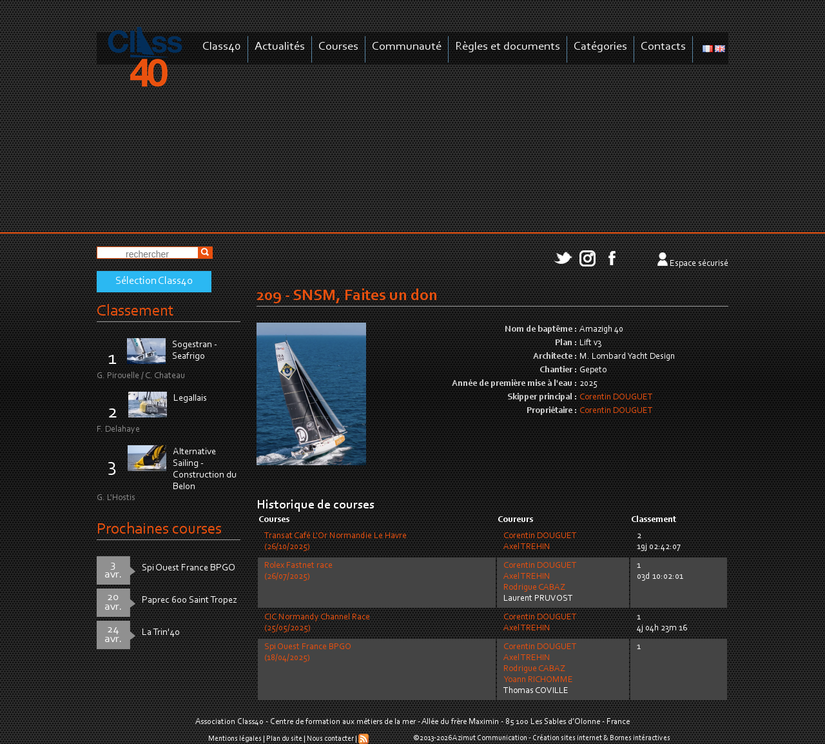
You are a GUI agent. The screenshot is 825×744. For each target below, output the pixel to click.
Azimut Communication (489, 738)
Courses (338, 47)
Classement (135, 311)
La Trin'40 (161, 633)
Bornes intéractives (640, 738)
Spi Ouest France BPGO (188, 568)
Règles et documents (507, 47)
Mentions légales (235, 739)
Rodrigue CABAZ (534, 587)
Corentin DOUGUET (616, 397)
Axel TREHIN (526, 547)
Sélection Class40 (154, 281)
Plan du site (284, 739)
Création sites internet (567, 738)
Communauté (407, 47)
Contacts (663, 47)
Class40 (221, 47)
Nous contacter (330, 739)
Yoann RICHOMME (538, 680)
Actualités (280, 47)
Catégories (600, 47)
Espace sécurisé (699, 263)
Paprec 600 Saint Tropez (189, 600)
